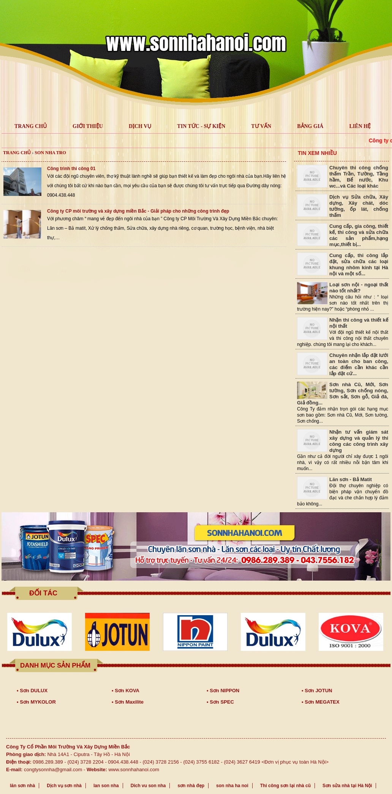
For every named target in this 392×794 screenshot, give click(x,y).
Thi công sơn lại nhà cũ (285, 785)
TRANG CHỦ (30, 126)
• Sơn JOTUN (317, 690)
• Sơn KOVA (125, 690)
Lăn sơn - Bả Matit (350, 479)
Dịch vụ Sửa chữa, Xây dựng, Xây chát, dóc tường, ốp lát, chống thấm (358, 206)
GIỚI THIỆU (88, 126)
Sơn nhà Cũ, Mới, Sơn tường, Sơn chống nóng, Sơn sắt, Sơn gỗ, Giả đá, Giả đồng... (342, 394)
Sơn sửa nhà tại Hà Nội (347, 785)
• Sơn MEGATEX (321, 702)
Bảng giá (310, 126)
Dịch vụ (140, 126)
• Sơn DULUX (32, 690)
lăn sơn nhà (22, 785)
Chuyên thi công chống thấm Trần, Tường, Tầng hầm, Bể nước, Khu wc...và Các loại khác (358, 177)
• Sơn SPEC (220, 702)
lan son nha (106, 785)
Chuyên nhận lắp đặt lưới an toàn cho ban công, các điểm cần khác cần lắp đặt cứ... (358, 364)
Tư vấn (261, 126)
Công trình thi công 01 (71, 168)
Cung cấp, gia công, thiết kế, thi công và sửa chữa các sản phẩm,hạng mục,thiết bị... (358, 235)
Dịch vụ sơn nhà (64, 785)
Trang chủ (17, 152)
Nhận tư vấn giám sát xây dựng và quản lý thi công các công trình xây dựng (358, 441)
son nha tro (50, 152)
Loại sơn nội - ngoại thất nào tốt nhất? (358, 288)
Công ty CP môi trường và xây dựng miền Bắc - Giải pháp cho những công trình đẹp (138, 211)
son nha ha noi (232, 785)
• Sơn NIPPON (223, 690)
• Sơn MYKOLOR (36, 702)
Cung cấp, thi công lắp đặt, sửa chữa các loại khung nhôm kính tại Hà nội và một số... (358, 264)
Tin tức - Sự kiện (201, 126)
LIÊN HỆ (360, 126)
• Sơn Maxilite (128, 702)
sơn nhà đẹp (190, 785)
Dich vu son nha (148, 785)
